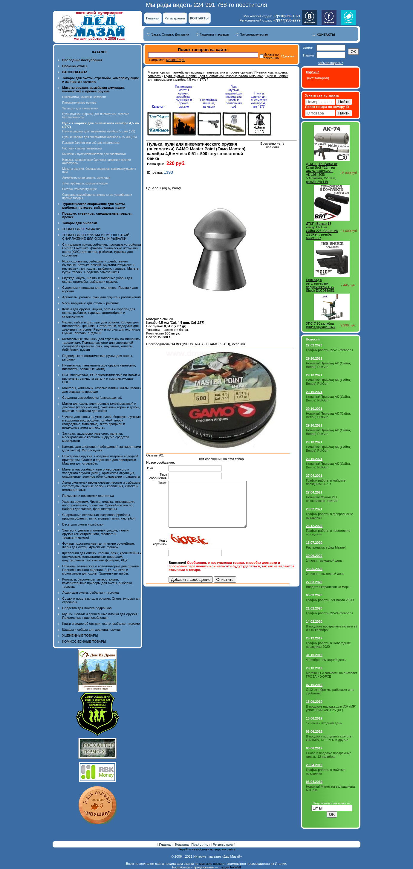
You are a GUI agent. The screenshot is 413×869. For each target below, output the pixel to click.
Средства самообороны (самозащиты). (92, 397)
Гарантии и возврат (215, 34)
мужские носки (210, 863)
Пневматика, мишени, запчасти (84, 97)
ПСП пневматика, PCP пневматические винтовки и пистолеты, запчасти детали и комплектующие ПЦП (101, 378)
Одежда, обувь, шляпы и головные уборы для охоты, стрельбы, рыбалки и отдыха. (97, 279)
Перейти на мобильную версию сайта (206, 849)
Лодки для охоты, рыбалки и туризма (90, 592)
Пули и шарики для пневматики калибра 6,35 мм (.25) (99, 137)
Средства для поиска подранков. (87, 608)
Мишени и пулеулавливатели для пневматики (94, 154)
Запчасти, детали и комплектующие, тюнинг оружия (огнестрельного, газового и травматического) (95, 534)
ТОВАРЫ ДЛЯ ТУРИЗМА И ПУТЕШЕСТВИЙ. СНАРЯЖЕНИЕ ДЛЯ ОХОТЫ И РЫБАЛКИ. (96, 236)
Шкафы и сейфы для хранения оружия (91, 629)
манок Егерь (175, 60)
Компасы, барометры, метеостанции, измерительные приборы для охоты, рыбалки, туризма (97, 583)
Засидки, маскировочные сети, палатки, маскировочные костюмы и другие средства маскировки (95, 437)
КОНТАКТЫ (199, 18)
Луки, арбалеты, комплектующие (85, 183)
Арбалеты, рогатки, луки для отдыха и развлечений (101, 297)
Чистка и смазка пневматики (82, 148)
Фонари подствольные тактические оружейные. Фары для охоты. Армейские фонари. (98, 545)
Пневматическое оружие (79, 102)
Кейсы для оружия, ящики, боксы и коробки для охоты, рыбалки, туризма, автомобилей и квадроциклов (98, 312)
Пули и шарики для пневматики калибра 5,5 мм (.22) (98, 131)
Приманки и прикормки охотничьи (88, 495)
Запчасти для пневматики (80, 108)
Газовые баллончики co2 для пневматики (90, 142)
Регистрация (175, 18)
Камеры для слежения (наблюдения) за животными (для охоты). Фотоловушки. (101, 448)
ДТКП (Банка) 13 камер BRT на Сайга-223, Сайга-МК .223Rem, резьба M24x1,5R (322, 231)
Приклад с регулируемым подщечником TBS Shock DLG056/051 (320, 285)
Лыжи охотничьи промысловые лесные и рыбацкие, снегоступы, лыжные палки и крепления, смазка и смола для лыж (101, 486)
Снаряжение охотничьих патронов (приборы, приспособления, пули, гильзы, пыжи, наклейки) (98, 516)
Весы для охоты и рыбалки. (83, 524)
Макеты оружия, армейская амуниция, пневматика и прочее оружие (199, 72)
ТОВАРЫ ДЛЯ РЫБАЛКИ (81, 229)
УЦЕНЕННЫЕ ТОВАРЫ (80, 635)
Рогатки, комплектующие (79, 189)
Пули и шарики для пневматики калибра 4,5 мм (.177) (259, 100)
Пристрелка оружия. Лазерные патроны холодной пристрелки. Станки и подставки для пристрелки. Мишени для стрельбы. (100, 459)
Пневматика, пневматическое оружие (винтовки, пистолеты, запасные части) (99, 367)
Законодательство (254, 34)
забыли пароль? (330, 63)
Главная (153, 18)
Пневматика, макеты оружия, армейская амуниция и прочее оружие (183, 96)
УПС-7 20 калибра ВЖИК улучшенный (321, 325)
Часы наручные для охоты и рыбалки (90, 303)
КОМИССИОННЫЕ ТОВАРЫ (84, 641)
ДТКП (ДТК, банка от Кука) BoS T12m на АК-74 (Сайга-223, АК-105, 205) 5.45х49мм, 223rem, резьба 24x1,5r (321, 173)
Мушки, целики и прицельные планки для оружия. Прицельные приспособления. (100, 615)
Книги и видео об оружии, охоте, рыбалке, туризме (101, 623)
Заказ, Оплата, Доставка (170, 34)
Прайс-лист (201, 844)
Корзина (182, 844)
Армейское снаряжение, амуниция (86, 177)
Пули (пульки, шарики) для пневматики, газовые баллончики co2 (213, 76)
